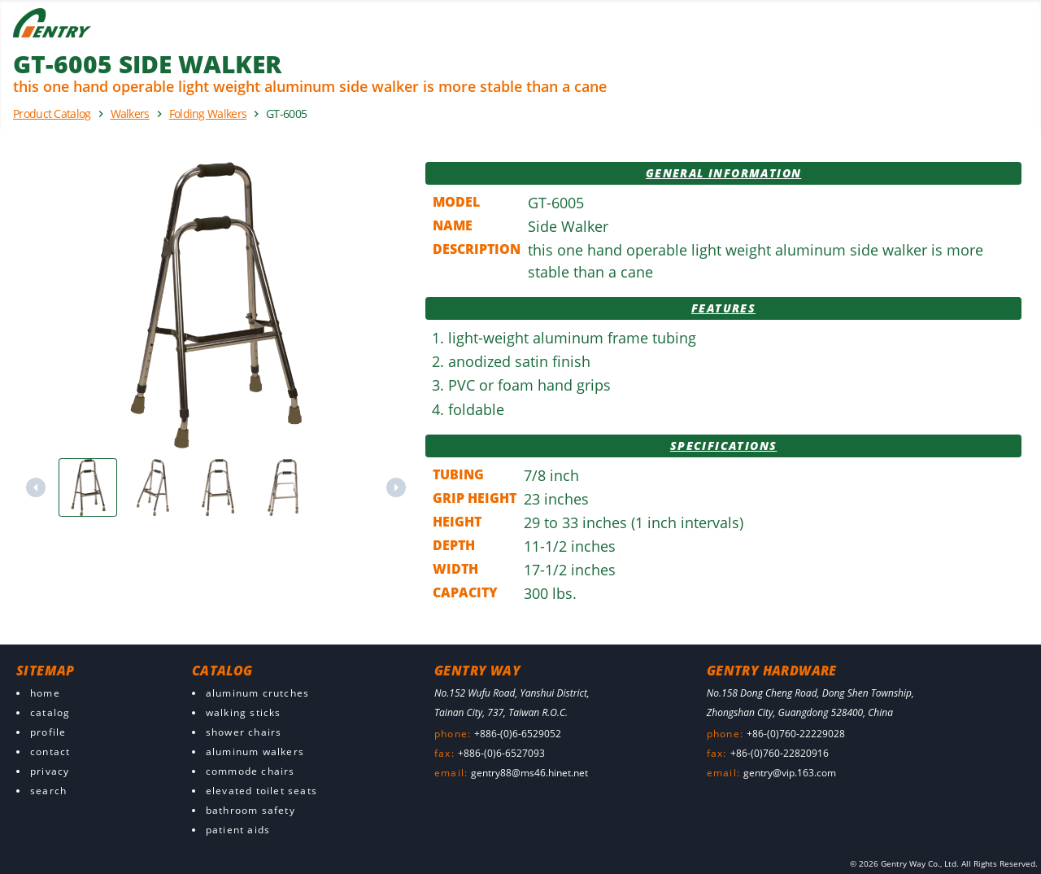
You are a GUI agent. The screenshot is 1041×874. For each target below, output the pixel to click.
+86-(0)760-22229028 (796, 734)
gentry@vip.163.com (789, 773)
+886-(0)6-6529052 (517, 734)
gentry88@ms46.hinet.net (529, 773)
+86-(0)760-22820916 (779, 753)
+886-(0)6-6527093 (501, 753)
